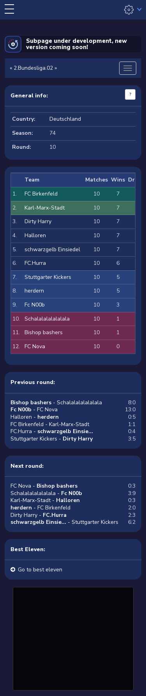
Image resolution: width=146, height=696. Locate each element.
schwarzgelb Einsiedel (52, 249)
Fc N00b (35, 304)
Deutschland (65, 119)
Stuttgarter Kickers (48, 277)
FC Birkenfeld (41, 193)
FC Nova (35, 346)
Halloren (35, 235)
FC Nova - (44, 486)
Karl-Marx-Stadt (45, 207)
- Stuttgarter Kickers (64, 522)
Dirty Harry (38, 221)
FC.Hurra (35, 263)
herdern (34, 290)
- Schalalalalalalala (56, 402)
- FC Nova (34, 409)
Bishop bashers (44, 332)
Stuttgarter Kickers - (52, 438)
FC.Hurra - (52, 431)
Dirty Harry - (39, 515)
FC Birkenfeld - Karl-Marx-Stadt (50, 424)
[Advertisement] (73, 637)
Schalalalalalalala (47, 318)
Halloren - (35, 417)
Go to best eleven (40, 569)
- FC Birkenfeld (40, 507)
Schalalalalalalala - (46, 493)
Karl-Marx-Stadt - (45, 500)
